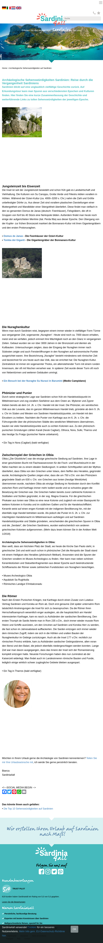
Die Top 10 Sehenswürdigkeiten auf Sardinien (28, 808)
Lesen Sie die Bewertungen (13, 902)
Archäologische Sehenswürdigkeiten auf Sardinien (30, 68)
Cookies (31, 927)
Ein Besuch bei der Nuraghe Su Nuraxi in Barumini (33, 380)
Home (4, 68)
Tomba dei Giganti (14, 240)
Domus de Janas (13, 236)
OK (74, 929)
